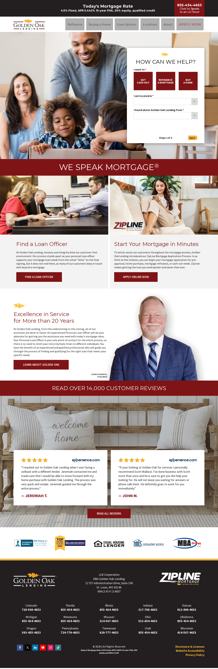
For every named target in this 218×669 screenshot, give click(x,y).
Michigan (31, 618)
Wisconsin (187, 629)
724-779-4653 (70, 634)
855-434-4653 (70, 611)
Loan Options (126, 25)
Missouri (109, 618)
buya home (188, 82)
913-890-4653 (186, 611)
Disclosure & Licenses (189, 648)
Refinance (75, 25)
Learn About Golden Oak (41, 366)
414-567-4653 (186, 634)
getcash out (143, 82)
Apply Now (190, 25)
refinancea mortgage (166, 82)
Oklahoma (186, 618)
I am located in (143, 97)
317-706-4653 (147, 611)
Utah (148, 629)
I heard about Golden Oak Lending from (158, 111)
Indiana (148, 607)
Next (192, 139)
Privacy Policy (195, 656)
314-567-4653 (109, 622)
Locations (150, 25)
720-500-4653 (31, 611)
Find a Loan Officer (40, 278)
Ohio (148, 618)
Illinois (109, 607)
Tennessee (109, 629)
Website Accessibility (190, 652)
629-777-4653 (109, 634)
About (168, 25)
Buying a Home (100, 25)
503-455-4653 (31, 634)
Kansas (186, 607)
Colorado (31, 607)
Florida (70, 607)
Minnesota (70, 618)
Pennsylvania (70, 629)
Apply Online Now (136, 278)
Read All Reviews (109, 515)
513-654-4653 (147, 622)
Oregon (31, 629)
